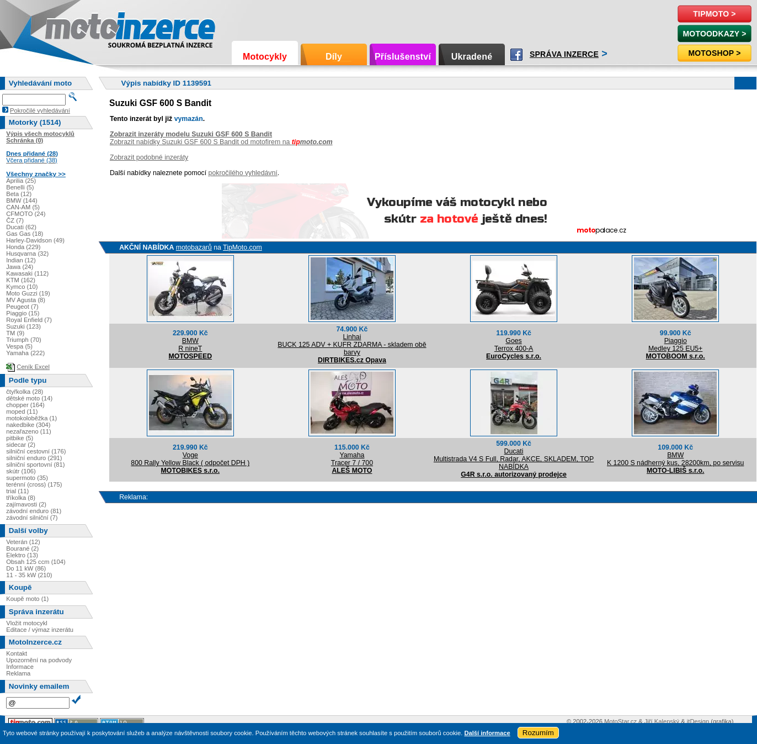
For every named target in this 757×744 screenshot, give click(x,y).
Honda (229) (23, 247)
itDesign (698, 721)
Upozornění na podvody (39, 660)
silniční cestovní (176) (36, 451)
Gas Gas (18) (24, 233)
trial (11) (17, 491)
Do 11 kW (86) (26, 568)
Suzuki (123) (23, 326)
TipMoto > (714, 13)
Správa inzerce (564, 54)
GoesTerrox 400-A (513, 344)
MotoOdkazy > (714, 33)
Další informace (487, 733)
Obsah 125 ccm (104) (36, 561)
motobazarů (194, 247)
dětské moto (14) (29, 398)
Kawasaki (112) (27, 273)
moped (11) (22, 411)
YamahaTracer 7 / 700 (352, 459)
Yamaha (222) (25, 353)
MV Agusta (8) (25, 300)
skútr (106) (20, 471)
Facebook (516, 55)
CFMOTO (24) (25, 213)
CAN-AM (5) (23, 207)
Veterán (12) (23, 542)
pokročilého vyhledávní (243, 173)
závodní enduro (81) (33, 511)
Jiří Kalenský (661, 721)
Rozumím (538, 733)
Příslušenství (403, 56)
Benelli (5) (20, 187)
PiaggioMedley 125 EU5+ (675, 344)
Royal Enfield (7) (29, 319)
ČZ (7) (15, 220)
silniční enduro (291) (34, 458)
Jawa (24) (19, 266)
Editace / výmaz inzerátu (39, 629)
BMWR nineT (190, 344)
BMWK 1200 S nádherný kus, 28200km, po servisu (675, 459)
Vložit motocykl (26, 623)
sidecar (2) (20, 444)
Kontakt (16, 653)
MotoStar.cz (620, 721)
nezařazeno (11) (28, 431)
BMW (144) (22, 200)
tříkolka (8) (20, 497)
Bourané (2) (22, 548)
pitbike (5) (19, 438)
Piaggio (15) (22, 313)
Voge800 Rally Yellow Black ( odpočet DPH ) (190, 459)
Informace (20, 666)
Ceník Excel (33, 366)
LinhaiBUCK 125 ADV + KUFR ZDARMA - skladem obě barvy (352, 344)
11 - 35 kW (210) (29, 575)
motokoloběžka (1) (31, 418)
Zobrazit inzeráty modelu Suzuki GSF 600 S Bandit (191, 134)
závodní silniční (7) (31, 517)
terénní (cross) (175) (34, 484)
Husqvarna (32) (27, 253)
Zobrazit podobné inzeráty (149, 157)
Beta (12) (18, 194)
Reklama (18, 673)
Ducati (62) (21, 227)
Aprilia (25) (21, 180)
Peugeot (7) (22, 306)
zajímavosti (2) (26, 504)
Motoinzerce (68, 27)
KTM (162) (20, 280)
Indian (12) (21, 260)
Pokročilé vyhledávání (40, 110)
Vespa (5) (19, 346)
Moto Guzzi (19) (28, 293)
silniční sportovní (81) (35, 464)
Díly (334, 56)
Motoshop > (714, 53)
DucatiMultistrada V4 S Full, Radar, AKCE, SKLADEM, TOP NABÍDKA (514, 459)
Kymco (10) (22, 286)
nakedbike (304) (28, 424)
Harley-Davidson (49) (35, 240)
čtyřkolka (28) (24, 391)
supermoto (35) (27, 477)
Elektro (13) (22, 555)
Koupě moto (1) (27, 598)
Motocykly (265, 56)
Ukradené (472, 56)
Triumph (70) (23, 339)
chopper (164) (25, 405)
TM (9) (15, 333)
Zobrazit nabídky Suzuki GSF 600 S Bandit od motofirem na (221, 142)
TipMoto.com (242, 247)
